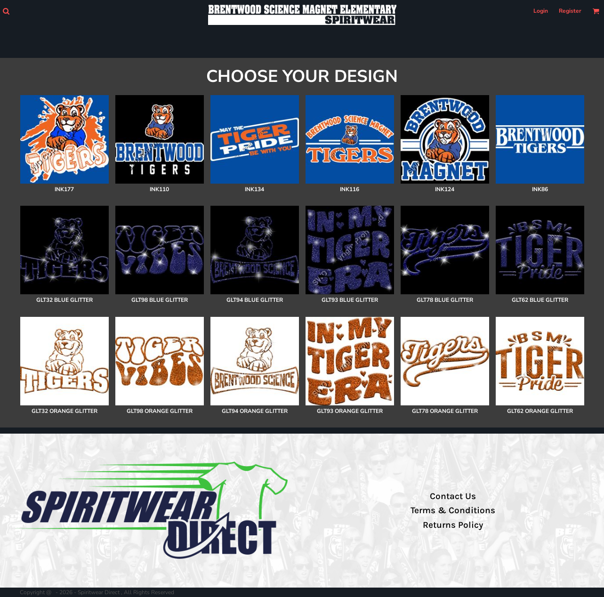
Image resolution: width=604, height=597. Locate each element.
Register (570, 11)
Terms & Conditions (453, 510)
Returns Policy (453, 525)
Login (540, 11)
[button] (5, 11)
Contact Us (453, 496)
